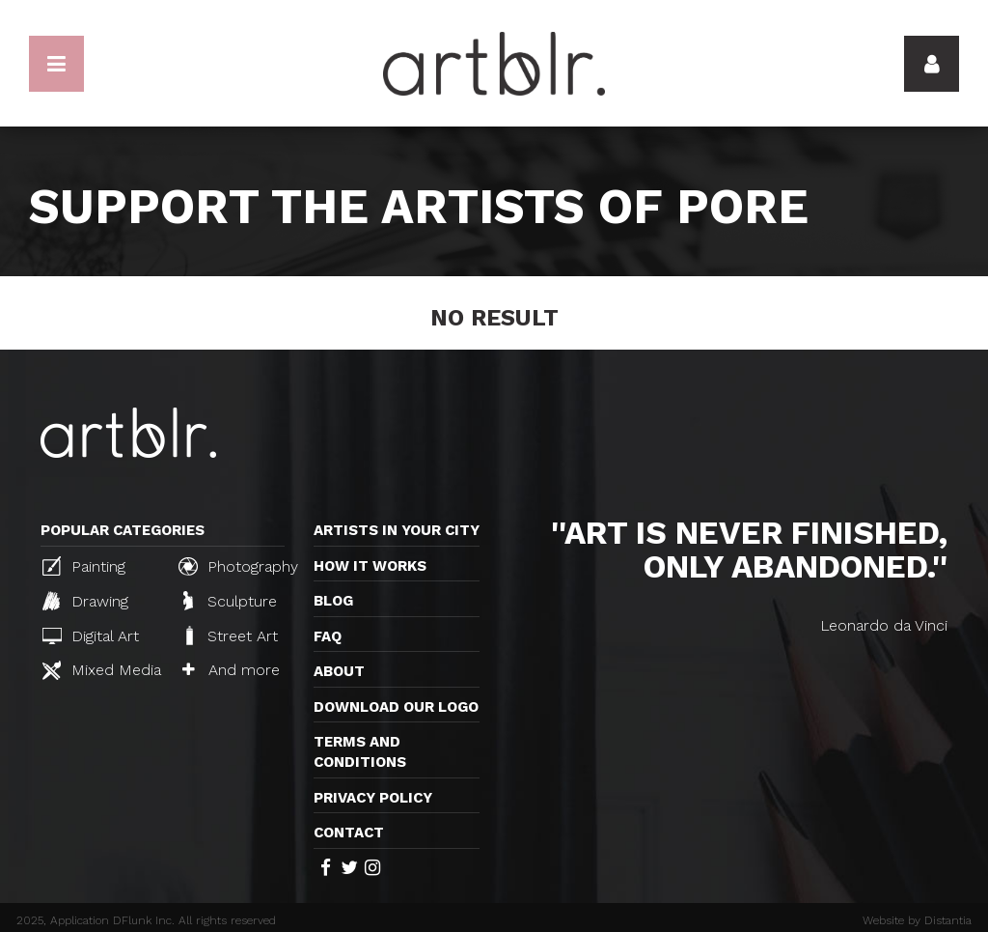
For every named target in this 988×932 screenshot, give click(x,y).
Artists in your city (397, 530)
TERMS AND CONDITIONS (360, 752)
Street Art (230, 635)
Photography (238, 566)
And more (231, 670)
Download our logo (396, 707)
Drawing (85, 600)
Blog (333, 600)
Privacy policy (373, 797)
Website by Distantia (917, 920)
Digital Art (90, 636)
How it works (370, 566)
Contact (349, 832)
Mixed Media (101, 670)
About (339, 671)
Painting (83, 566)
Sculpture (230, 600)
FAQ (328, 636)
